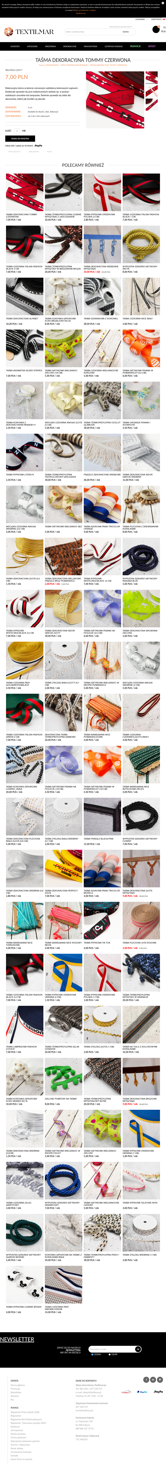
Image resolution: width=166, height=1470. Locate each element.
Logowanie (140, 19)
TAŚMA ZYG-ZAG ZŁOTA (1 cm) (99, 1047)
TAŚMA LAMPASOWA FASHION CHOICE (21, 1048)
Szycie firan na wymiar (21, 1459)
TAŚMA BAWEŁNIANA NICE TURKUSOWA (19, 944)
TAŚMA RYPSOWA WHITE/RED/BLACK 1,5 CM (97, 580)
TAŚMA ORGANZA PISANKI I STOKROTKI (136, 423)
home (41, 65)
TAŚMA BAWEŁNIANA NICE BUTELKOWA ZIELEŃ (136, 788)
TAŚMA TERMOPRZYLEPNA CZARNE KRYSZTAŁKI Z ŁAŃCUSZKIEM (63, 215)
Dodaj (97, 1354)
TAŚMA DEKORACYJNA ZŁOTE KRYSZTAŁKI (137, 892)
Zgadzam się (80, 13)
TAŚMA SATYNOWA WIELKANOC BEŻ (63, 526)
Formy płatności (18, 1437)
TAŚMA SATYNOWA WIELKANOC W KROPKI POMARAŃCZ (101, 684)
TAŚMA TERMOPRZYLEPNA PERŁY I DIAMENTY (101, 1256)
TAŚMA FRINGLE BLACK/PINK (98, 839)
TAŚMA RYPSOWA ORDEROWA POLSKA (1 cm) (99, 996)
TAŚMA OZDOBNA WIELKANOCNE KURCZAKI (101, 371)
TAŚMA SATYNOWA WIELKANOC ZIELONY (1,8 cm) (61, 371)
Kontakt (14, 1455)
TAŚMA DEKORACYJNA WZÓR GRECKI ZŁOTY (60, 632)
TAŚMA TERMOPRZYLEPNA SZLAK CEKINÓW (62, 1048)
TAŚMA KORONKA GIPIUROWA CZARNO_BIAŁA (21, 788)
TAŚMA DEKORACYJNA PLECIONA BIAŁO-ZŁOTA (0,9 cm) (23, 840)
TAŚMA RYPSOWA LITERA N (20, 475)
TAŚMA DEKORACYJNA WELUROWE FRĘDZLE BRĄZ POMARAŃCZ (63, 580)
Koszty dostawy (18, 1433)
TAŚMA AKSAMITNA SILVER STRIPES (24, 370)
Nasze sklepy (17, 1448)
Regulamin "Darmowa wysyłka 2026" (29, 1423)
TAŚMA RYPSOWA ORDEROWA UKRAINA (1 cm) (138, 1152)
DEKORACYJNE (69, 46)
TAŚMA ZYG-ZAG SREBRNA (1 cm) (140, 1255)
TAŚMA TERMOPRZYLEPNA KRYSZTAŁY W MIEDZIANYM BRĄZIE (63, 267)
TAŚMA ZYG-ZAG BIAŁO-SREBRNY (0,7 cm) (61, 840)
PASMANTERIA (52, 65)
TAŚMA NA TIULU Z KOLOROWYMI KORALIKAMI (140, 1048)
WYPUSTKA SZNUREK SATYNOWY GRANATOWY (62, 1204)
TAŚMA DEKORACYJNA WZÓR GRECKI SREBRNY (138, 476)
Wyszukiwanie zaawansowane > (121, 27)
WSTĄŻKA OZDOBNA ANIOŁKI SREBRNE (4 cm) (138, 684)
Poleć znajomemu (14, 152)
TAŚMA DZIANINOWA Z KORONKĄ (101, 319)
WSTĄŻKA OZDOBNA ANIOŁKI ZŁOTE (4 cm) (63, 423)
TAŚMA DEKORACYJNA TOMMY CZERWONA (21, 215)
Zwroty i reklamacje (20, 1444)
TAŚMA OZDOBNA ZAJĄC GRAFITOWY (18, 1204)
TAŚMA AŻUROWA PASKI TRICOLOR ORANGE (102, 527)
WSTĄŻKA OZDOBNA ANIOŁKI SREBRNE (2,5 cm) (21, 527)
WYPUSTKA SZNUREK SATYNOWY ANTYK (140, 267)
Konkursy (15, 1426)
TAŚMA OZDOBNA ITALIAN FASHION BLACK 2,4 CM (24, 996)
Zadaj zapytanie (34, 152)
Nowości (15, 1396)
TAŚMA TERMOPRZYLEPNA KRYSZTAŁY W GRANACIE (136, 996)
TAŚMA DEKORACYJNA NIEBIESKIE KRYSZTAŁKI (101, 267)
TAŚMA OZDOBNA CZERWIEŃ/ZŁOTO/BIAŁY (136, 736)
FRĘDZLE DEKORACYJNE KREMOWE (102, 475)
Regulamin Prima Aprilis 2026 (25, 1412)
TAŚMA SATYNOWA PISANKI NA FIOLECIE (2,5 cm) (99, 632)
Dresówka (50, 46)
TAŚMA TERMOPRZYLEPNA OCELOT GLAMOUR (102, 423)
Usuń (114, 1354)
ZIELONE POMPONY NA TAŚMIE (61, 1099)
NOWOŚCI (15, 46)
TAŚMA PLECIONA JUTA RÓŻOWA (139, 943)
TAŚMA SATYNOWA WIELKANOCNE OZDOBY (101, 1204)
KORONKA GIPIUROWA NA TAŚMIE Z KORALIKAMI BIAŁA (63, 1256)
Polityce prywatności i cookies (84, 10)
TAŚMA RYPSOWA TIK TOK (97, 943)
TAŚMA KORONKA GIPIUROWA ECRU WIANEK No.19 (21, 1100)
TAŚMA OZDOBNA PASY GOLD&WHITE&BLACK (18, 684)
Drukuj (49, 152)
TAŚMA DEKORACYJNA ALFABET (22, 319)
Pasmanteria (90, 46)
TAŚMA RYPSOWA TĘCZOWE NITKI (140, 1203)
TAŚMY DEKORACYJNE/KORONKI (74, 65)
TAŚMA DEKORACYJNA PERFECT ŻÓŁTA (61, 892)
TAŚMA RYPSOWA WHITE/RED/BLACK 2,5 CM (20, 632)
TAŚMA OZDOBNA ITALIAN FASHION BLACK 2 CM (24, 267)
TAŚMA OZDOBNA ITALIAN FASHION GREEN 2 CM (24, 736)
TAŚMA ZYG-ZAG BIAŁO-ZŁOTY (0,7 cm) (62, 684)
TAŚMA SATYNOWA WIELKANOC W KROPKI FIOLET (62, 1152)
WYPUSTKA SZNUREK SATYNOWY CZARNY (140, 840)
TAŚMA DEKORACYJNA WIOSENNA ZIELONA (140, 632)
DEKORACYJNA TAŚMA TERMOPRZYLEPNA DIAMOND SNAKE (60, 737)
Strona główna (18, 1385)
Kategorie (32, 46)
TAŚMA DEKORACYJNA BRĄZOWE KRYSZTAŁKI (140, 1100)
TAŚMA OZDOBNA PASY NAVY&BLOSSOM (57, 1308)
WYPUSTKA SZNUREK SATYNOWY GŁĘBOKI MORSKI (23, 1256)
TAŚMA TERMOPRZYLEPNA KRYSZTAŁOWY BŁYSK (97, 1100)
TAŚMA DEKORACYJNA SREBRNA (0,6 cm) (24, 892)
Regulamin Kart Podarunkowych (26, 1419)
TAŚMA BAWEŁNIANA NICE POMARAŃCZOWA (97, 736)
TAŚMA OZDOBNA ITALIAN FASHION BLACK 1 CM (141, 215)
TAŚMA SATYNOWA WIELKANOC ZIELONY (100, 1152)
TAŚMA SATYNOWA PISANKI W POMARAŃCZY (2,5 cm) (138, 371)
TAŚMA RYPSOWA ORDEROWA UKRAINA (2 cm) (60, 996)
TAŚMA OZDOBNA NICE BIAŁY (138, 319)
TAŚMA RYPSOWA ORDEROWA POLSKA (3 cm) (99, 215)
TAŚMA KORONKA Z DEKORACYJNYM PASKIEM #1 (21, 423)
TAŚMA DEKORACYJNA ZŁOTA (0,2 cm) (23, 580)
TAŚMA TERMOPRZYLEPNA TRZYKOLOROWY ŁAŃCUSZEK (60, 476)
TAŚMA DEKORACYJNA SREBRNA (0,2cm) (22, 1152)
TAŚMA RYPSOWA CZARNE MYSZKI (23, 1307)
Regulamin (16, 1415)
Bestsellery (16, 1392)
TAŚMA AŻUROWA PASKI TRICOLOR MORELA (102, 892)
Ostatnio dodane (114, 46)
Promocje (15, 1388)
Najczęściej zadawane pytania (25, 1441)
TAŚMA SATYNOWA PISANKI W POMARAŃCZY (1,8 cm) (99, 788)
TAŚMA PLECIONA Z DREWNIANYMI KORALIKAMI (140, 527)
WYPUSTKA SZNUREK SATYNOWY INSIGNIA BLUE (140, 580)
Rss (12, 1399)
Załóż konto (156, 19)
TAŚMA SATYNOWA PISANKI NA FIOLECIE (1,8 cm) (60, 788)
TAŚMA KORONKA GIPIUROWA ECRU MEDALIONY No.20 (60, 320)
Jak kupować (17, 1430)
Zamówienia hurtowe (21, 1452)
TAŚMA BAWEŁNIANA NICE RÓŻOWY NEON (63, 944)
